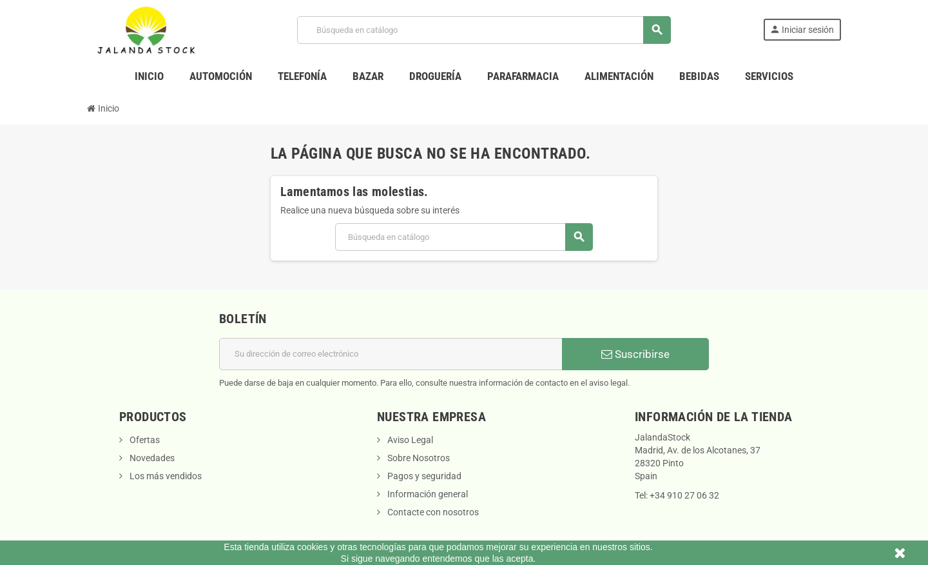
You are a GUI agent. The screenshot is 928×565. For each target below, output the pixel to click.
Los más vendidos (165, 476)
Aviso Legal (409, 440)
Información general (426, 494)
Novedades (151, 458)
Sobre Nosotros (417, 458)
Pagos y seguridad (423, 476)
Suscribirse (635, 354)
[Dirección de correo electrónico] (391, 354)
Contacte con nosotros (432, 512)
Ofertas (144, 440)
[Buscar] (483, 30)
